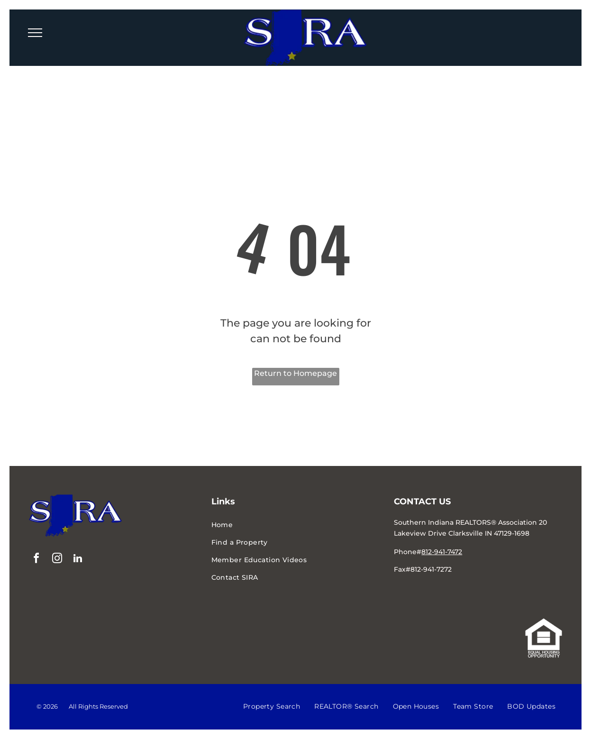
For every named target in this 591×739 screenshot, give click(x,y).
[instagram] (56, 559)
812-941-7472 (441, 551)
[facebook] (36, 559)
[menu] (35, 32)
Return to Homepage (295, 373)
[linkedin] (77, 559)
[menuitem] (295, 525)
